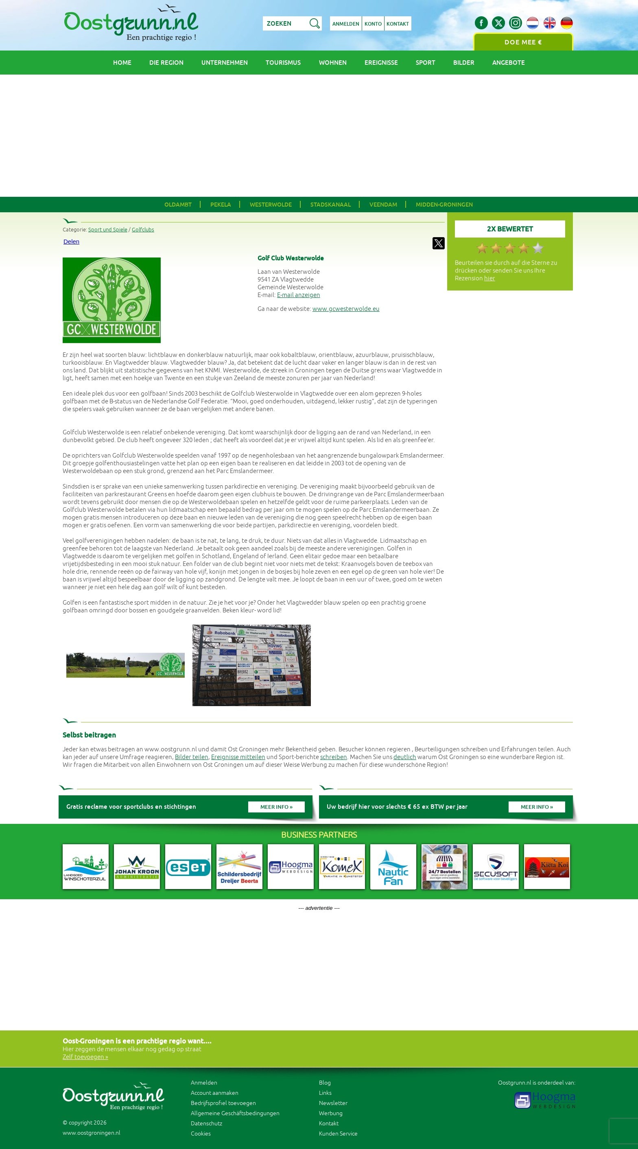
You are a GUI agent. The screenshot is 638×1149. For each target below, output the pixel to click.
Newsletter (333, 1103)
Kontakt (398, 24)
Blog (325, 1082)
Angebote (508, 62)
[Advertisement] (319, 136)
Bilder (463, 62)
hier (489, 278)
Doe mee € (523, 42)
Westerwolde (271, 204)
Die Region (166, 62)
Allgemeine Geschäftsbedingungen (235, 1113)
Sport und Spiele (107, 230)
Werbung (331, 1113)
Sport (425, 62)
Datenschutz (206, 1123)
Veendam (383, 204)
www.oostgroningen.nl (91, 1132)
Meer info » (276, 806)
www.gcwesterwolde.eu (346, 309)
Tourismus (283, 62)
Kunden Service (338, 1133)
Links (325, 1093)
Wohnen (333, 62)
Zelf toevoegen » (85, 1057)
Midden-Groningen (444, 204)
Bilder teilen (191, 757)
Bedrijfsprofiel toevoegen (223, 1103)
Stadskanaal (330, 204)
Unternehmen (224, 62)
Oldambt (178, 204)
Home (122, 62)
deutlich (404, 757)
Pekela (220, 204)
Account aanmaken (214, 1093)
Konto (373, 24)
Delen (71, 241)
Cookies (201, 1133)
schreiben (333, 757)
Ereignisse (381, 62)
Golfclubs (143, 230)
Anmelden (345, 24)
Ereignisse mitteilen (238, 757)
